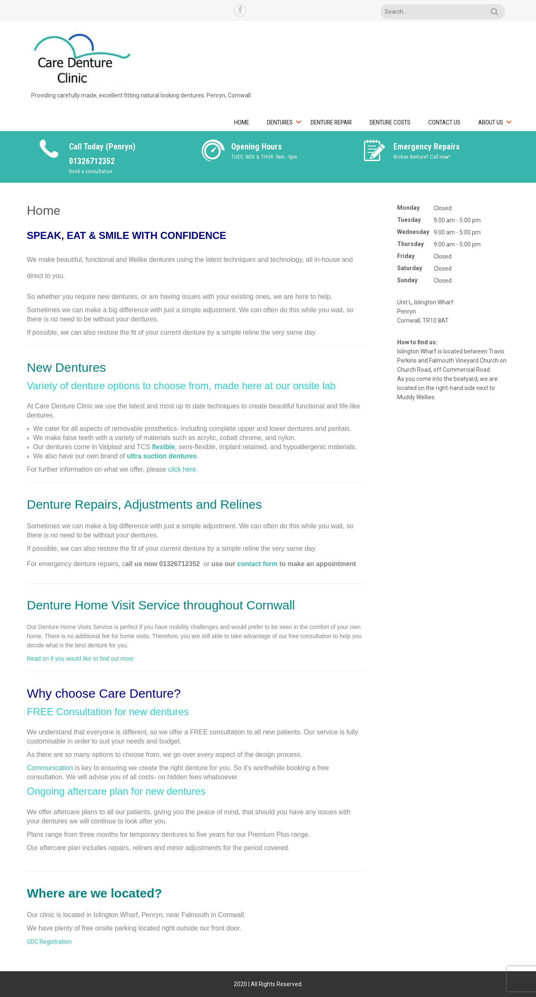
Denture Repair (331, 122)
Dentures (280, 122)
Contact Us (444, 122)
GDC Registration (49, 941)
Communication (50, 767)
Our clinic (41, 914)
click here (182, 469)
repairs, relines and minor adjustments (165, 847)
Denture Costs (390, 122)
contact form (257, 563)
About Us (490, 122)
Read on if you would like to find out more (80, 658)
